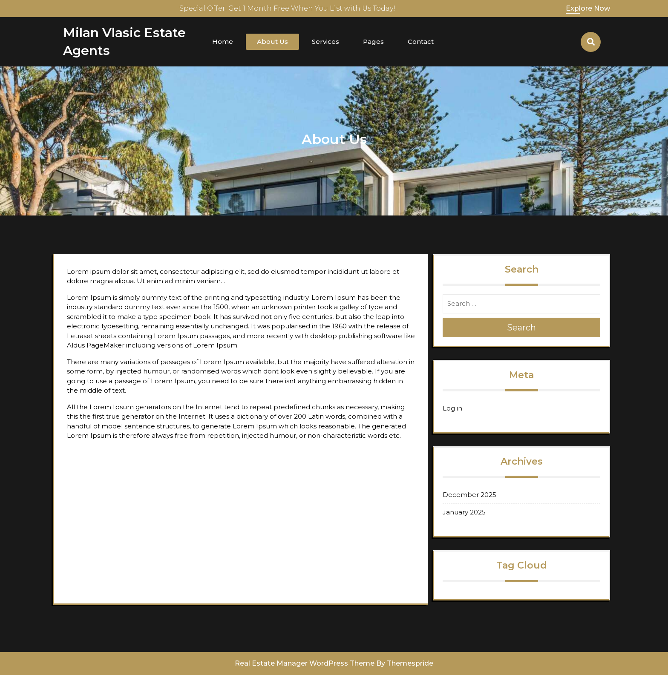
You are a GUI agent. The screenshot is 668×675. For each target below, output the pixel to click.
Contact (421, 41)
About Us (272, 41)
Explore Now (588, 8)
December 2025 (469, 495)
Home (222, 41)
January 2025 (464, 512)
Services (325, 41)
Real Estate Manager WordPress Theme (304, 663)
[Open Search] (590, 42)
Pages (373, 41)
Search (521, 327)
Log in (452, 408)
